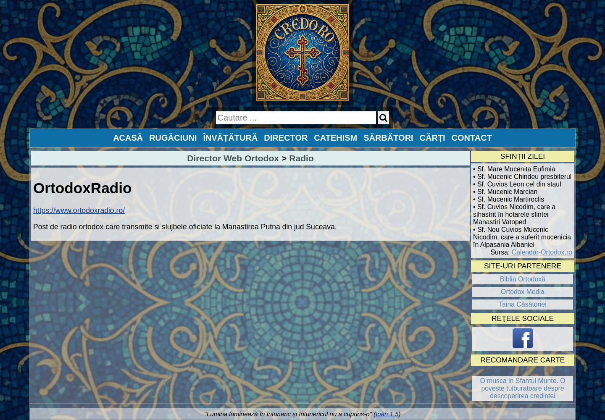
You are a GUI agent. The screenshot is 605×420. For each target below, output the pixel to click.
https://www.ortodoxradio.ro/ (79, 210)
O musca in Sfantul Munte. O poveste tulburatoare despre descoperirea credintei (522, 388)
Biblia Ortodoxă (522, 279)
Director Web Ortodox (233, 158)
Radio (301, 158)
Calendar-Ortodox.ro (542, 252)
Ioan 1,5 (387, 413)
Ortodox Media (522, 291)
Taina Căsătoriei (523, 304)
